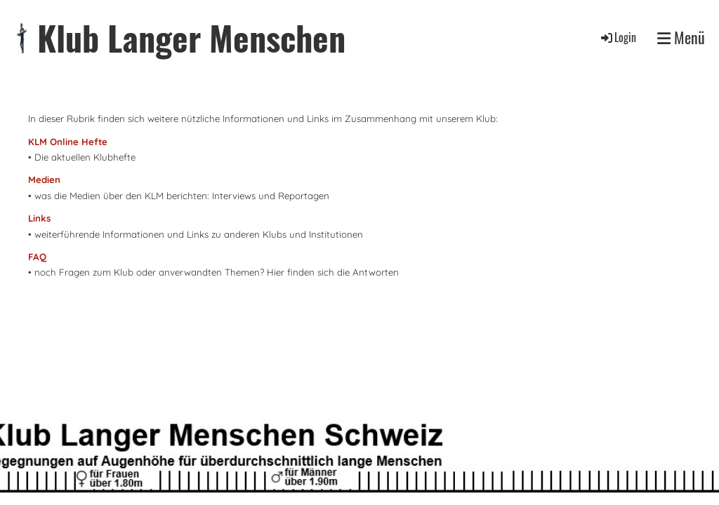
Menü (681, 37)
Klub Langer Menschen (191, 37)
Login (617, 37)
